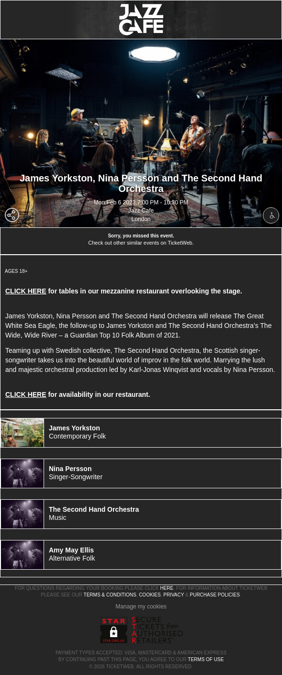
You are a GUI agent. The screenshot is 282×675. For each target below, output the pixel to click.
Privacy (173, 594)
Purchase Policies (214, 594)
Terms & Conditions (110, 594)
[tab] (141, 433)
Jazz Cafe (141, 210)
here (166, 588)
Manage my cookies (141, 606)
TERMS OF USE (206, 659)
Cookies (150, 594)
